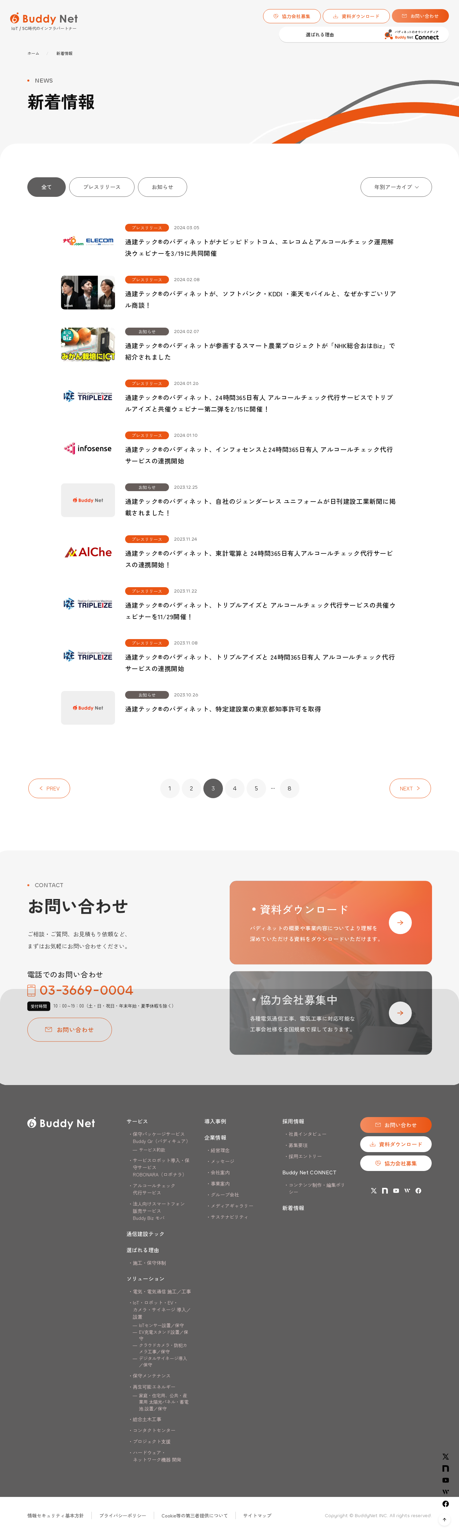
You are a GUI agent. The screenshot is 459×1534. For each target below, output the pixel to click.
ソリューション (145, 1278)
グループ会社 (225, 1194)
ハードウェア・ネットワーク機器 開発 (157, 1456)
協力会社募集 (292, 16)
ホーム (33, 53)
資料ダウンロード (356, 16)
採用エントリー (305, 1156)
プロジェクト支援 (152, 1441)
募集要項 (298, 1145)
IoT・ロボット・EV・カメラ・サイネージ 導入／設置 (162, 1309)
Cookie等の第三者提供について (195, 1515)
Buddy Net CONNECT (309, 1172)
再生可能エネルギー (154, 1386)
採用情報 (293, 1121)
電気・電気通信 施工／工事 (162, 1291)
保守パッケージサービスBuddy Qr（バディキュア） (162, 1137)
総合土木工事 (147, 1419)
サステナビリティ (230, 1216)
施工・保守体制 (149, 1262)
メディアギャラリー (232, 1205)
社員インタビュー (307, 1134)
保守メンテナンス (152, 1375)
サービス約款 (152, 1149)
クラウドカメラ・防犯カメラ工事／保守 (163, 1348)
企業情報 (215, 1137)
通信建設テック (148, 34)
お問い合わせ (420, 15)
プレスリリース (102, 187)
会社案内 (220, 1172)
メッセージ (222, 1161)
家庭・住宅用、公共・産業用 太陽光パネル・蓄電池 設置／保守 (164, 1402)
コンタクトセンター (154, 1430)
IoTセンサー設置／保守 (161, 1325)
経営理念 (220, 1150)
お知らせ (162, 187)
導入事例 (261, 34)
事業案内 (220, 1183)
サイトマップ (257, 1515)
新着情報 (293, 1208)
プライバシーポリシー (122, 1515)
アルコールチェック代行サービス (154, 1189)
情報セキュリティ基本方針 (55, 1515)
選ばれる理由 (188, 34)
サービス (137, 1121)
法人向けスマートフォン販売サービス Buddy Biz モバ (159, 1210)
